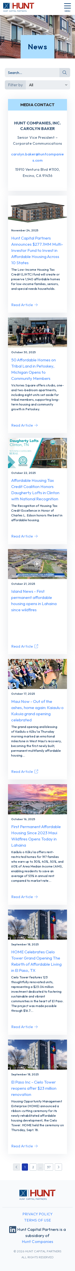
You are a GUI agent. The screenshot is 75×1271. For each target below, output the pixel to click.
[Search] (32, 72)
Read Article (24, 305)
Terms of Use (37, 1220)
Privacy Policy (37, 1214)
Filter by (15, 84)
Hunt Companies (37, 1241)
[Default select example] (48, 84)
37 (49, 1167)
